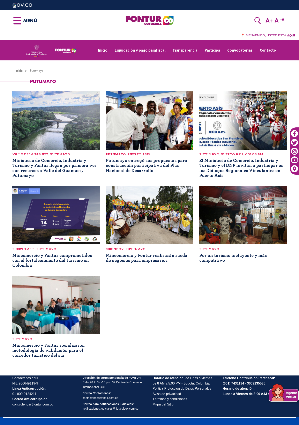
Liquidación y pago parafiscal (140, 50)
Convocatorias (240, 50)
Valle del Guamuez (30, 154)
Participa (212, 50)
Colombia (254, 154)
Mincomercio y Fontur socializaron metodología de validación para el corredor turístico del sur (48, 350)
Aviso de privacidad (167, 394)
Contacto (268, 50)
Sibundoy (115, 249)
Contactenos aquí (25, 378)
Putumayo (60, 154)
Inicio (102, 50)
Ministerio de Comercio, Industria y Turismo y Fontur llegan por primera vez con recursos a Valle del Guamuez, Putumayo (54, 168)
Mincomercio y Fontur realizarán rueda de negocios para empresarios (146, 258)
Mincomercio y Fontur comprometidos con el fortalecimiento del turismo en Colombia (52, 260)
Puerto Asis (139, 154)
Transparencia (185, 50)
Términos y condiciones (170, 399)
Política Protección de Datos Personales (182, 388)
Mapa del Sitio (163, 404)
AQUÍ (291, 35)
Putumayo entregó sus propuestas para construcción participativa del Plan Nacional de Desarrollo (146, 165)
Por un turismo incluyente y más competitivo (233, 258)
